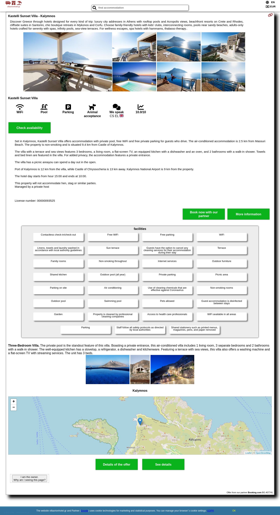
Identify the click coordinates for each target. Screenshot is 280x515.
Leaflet (248, 453)
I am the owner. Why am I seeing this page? (30, 478)
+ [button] (13, 402)
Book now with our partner (204, 214)
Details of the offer (116, 464)
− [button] (13, 408)
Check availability (30, 128)
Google (84, 510)
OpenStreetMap (263, 453)
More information (248, 214)
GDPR (210, 510)
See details (163, 464)
